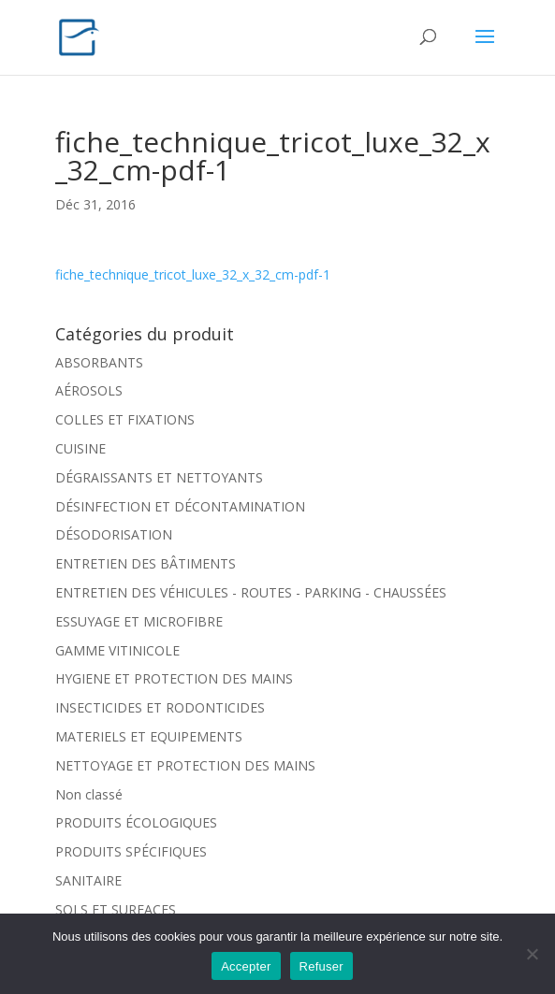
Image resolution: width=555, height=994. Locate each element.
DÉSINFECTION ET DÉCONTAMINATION (180, 506)
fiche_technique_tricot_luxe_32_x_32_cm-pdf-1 (192, 274)
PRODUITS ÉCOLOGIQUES (136, 822)
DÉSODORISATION (113, 534)
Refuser (321, 966)
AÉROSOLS (89, 390)
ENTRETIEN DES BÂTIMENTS (145, 563)
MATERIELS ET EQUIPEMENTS (148, 736)
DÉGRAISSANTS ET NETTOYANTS (159, 477)
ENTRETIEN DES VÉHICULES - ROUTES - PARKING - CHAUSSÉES (250, 592)
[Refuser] (531, 953)
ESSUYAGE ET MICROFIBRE (139, 621)
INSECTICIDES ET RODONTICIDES (160, 707)
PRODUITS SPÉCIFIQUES (131, 851)
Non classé (89, 794)
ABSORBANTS (99, 362)
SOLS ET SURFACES (115, 909)
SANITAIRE (88, 880)
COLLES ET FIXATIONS (125, 419)
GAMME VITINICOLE (117, 650)
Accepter (245, 966)
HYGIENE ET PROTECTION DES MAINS (174, 678)
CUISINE (80, 448)
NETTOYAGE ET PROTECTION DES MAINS (185, 765)
